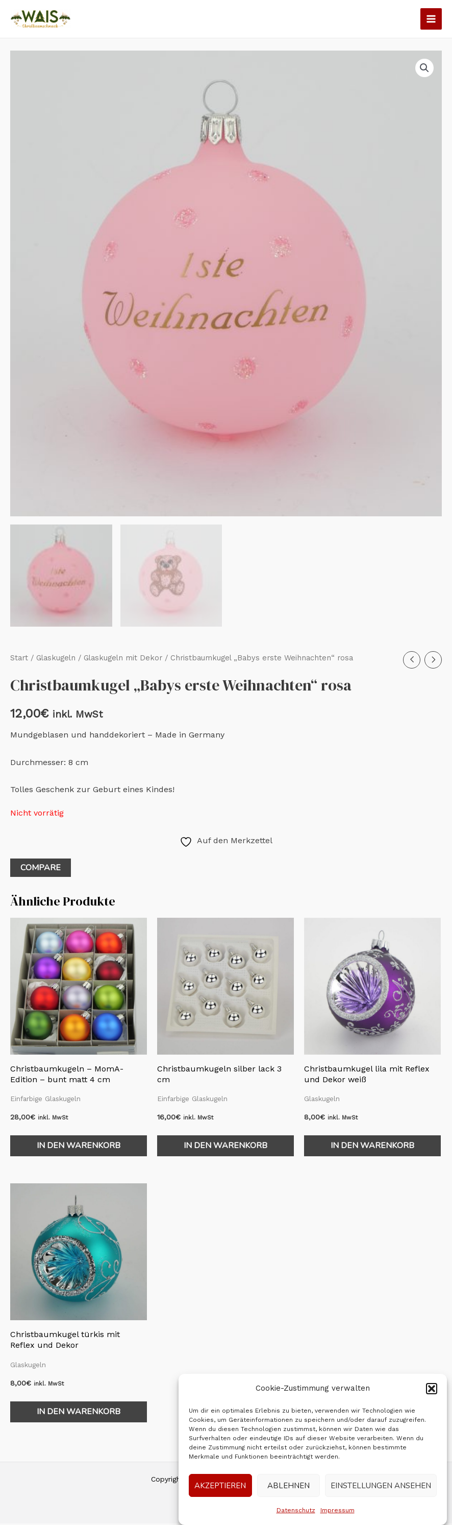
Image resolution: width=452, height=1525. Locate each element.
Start (19, 659)
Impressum (337, 1510)
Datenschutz (296, 1510)
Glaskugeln (56, 659)
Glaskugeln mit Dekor (123, 659)
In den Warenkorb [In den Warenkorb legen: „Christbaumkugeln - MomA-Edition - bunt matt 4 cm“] (78, 1147)
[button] (431, 1389)
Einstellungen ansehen (381, 1486)
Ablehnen (288, 1486)
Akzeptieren (220, 1486)
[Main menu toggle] (431, 19)
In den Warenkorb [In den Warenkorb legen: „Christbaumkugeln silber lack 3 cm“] (225, 1147)
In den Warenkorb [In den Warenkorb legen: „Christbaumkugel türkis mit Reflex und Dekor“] (78, 1413)
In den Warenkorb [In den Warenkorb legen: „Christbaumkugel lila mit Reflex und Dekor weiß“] (372, 1147)
